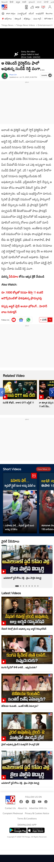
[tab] (17, 586)
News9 (4, 1)
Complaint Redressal (13, 813)
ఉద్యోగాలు (8, 19)
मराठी (24, 1)
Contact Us (10, 808)
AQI (37, 7)
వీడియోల (13, 276)
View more (43, 469)
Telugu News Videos (25, 25)
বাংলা (39, 1)
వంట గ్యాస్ (37, 19)
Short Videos (12, 469)
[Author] (4, 76)
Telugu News (7, 25)
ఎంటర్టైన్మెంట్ (22, 13)
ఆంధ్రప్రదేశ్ (40, 13)
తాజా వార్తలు (10, 13)
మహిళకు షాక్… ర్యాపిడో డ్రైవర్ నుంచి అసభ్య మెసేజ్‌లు (19, 527)
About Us (22, 808)
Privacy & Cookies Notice (37, 813)
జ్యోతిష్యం (27, 19)
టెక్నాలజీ (18, 19)
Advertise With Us (38, 808)
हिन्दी (12, 1)
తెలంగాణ (49, 13)
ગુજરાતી (31, 1)
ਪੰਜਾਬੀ (46, 1)
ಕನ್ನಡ (18, 1)
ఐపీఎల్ (31, 13)
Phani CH (13, 74)
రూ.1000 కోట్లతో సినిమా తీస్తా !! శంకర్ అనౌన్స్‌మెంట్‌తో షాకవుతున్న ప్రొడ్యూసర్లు (22, 295)
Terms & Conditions (27, 819)
